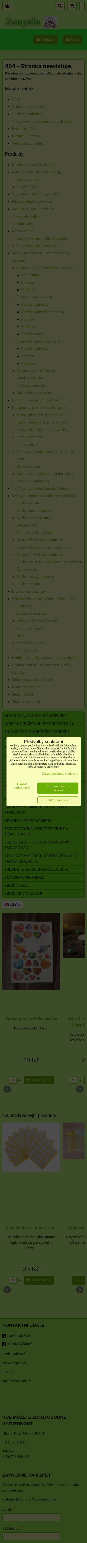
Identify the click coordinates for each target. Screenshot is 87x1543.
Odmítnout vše (58, 800)
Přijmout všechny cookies (58, 788)
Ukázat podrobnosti (22, 786)
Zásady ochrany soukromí (60, 773)
